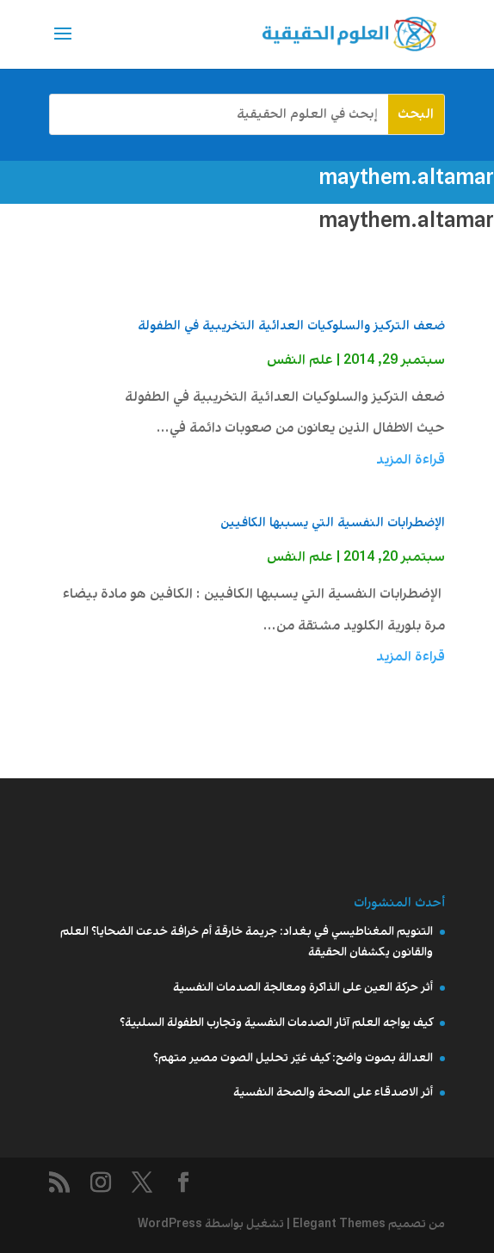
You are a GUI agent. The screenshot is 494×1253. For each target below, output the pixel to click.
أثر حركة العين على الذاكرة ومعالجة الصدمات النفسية (303, 987)
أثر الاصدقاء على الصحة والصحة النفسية (333, 1092)
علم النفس (300, 360)
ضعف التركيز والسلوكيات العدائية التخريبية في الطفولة (291, 325)
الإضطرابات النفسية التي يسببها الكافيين (332, 522)
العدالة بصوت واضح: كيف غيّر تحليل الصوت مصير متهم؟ (293, 1057)
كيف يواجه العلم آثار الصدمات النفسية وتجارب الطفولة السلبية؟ (276, 1022)
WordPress (170, 1223)
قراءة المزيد (410, 460)
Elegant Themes (339, 1223)
